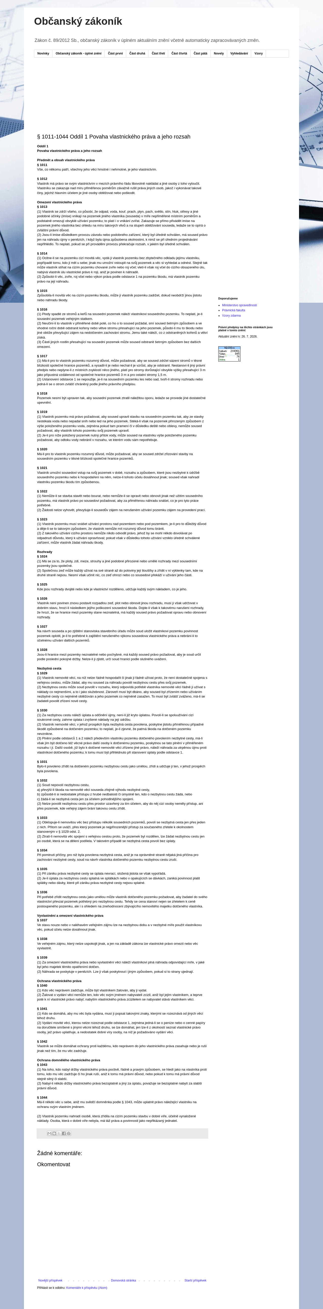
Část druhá (137, 53)
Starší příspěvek (195, 1280)
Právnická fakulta (233, 310)
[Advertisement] (133, 76)
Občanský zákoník (78, 21)
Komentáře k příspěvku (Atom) (86, 1288)
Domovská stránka (123, 1280)
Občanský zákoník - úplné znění (78, 53)
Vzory (258, 53)
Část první (115, 53)
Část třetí (158, 53)
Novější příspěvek (50, 1280)
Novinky (43, 53)
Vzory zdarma (231, 315)
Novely (219, 53)
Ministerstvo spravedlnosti (239, 305)
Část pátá (200, 53)
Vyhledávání (239, 53)
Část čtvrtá (179, 53)
